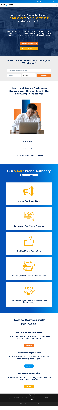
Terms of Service (37, 408)
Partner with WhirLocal (29, 49)
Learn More (29, 349)
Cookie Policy (28, 408)
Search (44, 78)
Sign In (32, 1)
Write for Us (49, 1)
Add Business (40, 1)
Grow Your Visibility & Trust (29, 44)
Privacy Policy (20, 408)
